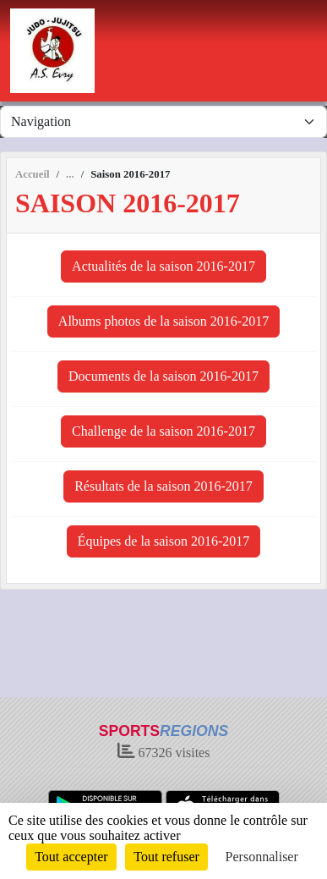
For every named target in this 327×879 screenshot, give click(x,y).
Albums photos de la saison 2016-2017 (163, 321)
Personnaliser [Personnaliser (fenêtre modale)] (262, 856)
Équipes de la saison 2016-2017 (164, 541)
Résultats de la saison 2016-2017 (163, 486)
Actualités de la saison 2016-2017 (163, 266)
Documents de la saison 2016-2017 (163, 376)
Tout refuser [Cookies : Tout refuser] (166, 856)
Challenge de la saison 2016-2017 (163, 431)
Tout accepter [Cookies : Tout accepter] (71, 856)
